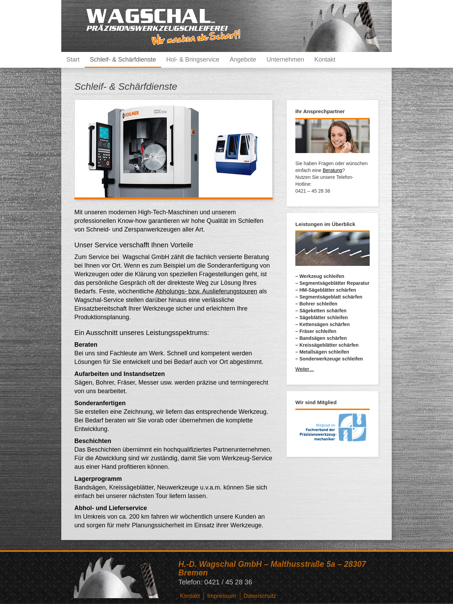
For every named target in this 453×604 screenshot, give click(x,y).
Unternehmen (285, 59)
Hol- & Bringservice (192, 59)
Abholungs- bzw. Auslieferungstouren (206, 291)
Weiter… (304, 369)
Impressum (221, 596)
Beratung (332, 170)
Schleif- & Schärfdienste (123, 59)
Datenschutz (260, 596)
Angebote (243, 59)
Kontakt (324, 59)
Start (73, 59)
